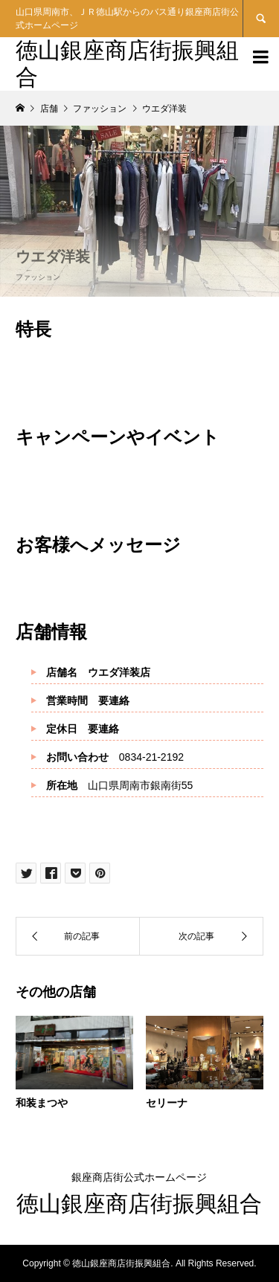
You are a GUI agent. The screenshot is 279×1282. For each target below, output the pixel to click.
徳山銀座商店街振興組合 (139, 1203)
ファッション (38, 277)
